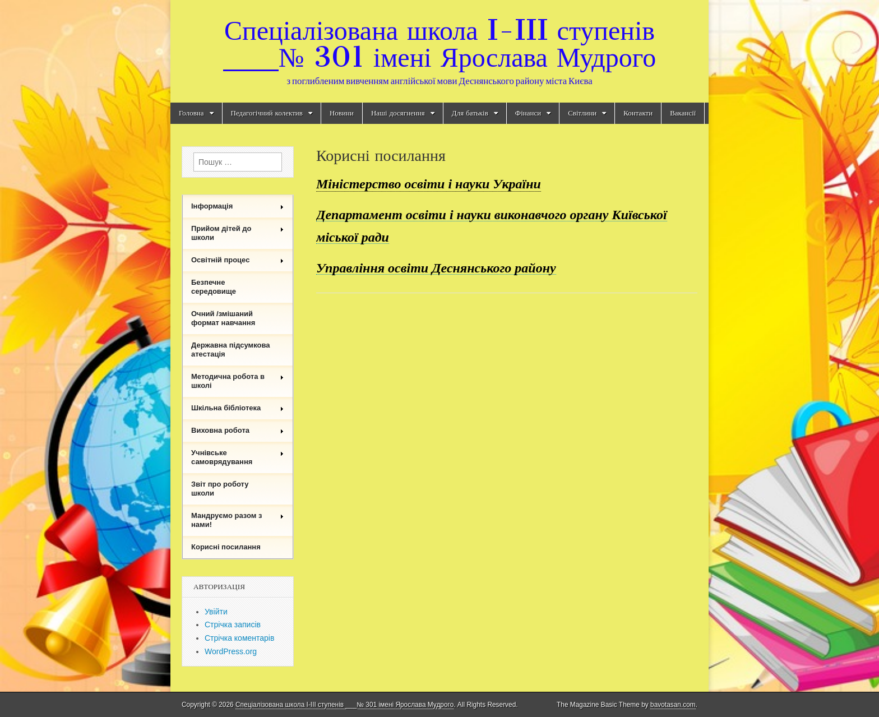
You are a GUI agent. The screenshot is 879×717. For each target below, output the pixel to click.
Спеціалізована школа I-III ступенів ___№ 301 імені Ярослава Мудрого (439, 43)
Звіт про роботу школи (220, 488)
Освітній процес (237, 260)
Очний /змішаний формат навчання (223, 318)
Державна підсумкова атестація (230, 349)
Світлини (582, 113)
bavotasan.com (673, 705)
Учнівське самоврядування (237, 457)
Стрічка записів (233, 624)
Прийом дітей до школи (237, 233)
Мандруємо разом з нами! (237, 520)
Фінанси (528, 113)
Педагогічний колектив (267, 113)
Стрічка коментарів (239, 637)
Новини (342, 113)
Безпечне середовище (213, 286)
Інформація (237, 206)
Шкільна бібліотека (237, 408)
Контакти (638, 113)
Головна (191, 113)
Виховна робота (237, 430)
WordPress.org (231, 651)
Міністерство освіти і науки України (428, 184)
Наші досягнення (398, 113)
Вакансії (683, 113)
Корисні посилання (226, 547)
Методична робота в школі (237, 381)
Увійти (216, 611)
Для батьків (470, 113)
